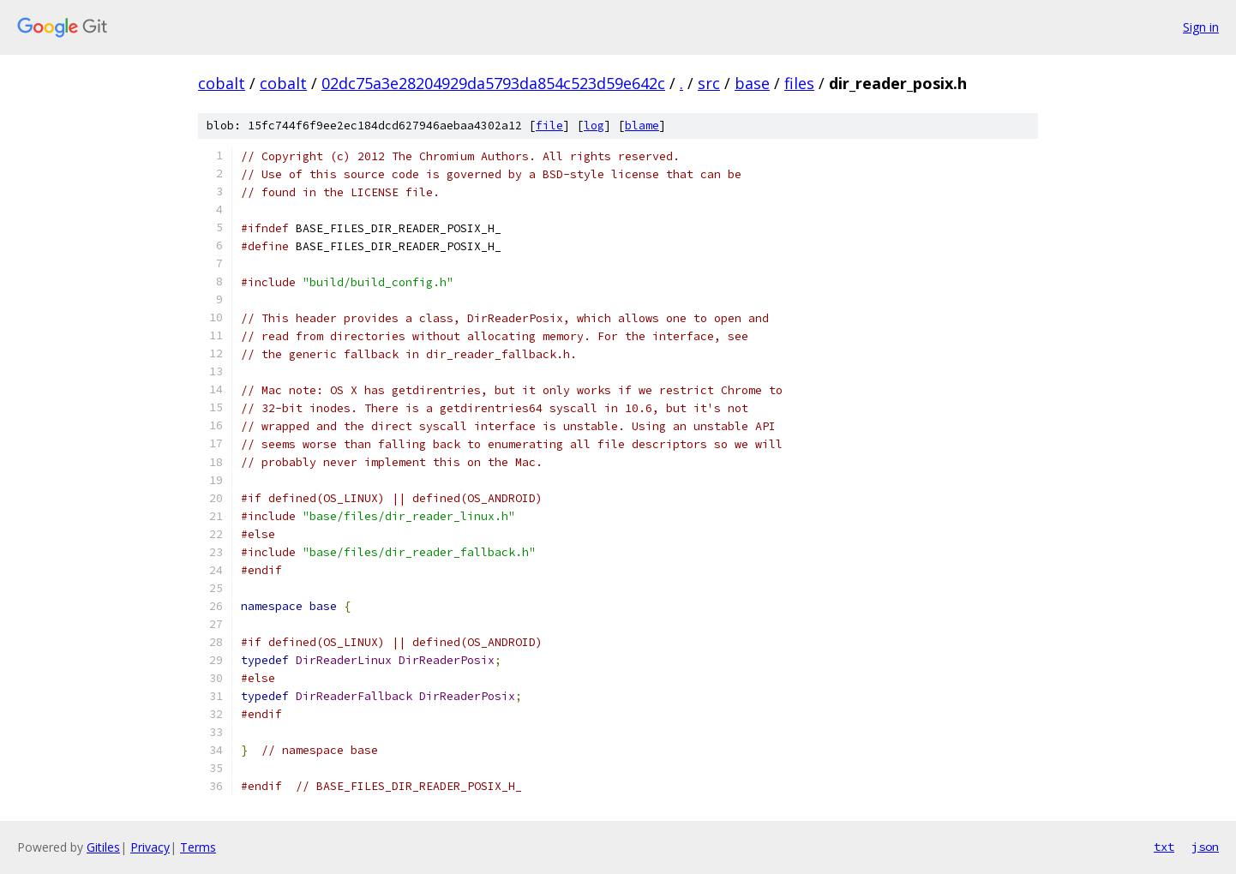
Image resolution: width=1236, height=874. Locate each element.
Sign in (1201, 27)
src (709, 83)
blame (642, 125)
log (594, 125)
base (752, 83)
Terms (198, 847)
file (549, 125)
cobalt (221, 83)
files (799, 83)
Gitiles (103, 847)
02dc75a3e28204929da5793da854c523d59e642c (493, 83)
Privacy (150, 847)
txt (1164, 846)
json (1205, 846)
